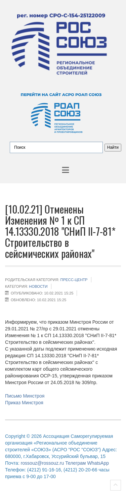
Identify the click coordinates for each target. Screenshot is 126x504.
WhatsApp (98, 463)
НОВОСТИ (38, 286)
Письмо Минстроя (24, 396)
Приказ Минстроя (24, 402)
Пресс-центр (74, 280)
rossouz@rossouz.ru (42, 463)
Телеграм (75, 463)
